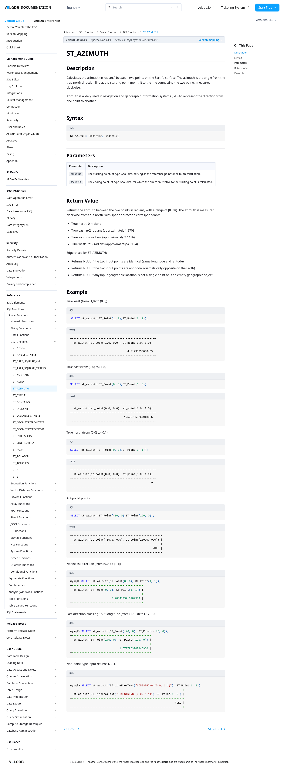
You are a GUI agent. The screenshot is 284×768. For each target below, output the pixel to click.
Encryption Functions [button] (24, 483)
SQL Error (12, 204)
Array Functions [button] (20, 504)
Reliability (12, 120)
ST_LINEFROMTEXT (24, 442)
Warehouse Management (22, 72)
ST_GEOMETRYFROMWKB (28, 429)
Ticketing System (233, 7)
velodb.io (204, 7)
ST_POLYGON (21, 456)
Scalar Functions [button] (18, 315)
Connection (13, 106)
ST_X (15, 470)
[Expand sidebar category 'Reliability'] (55, 120)
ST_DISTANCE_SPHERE (26, 415)
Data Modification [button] (17, 696)
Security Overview (17, 250)
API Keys (11, 140)
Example (239, 73)
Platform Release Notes (21, 631)
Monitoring (13, 113)
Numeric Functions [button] (22, 321)
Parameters (241, 62)
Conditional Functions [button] (24, 571)
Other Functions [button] (21, 558)
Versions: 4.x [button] (264, 20)
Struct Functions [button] (21, 517)
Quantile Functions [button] (22, 565)
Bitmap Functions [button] (21, 537)
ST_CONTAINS (21, 402)
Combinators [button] (16, 585)
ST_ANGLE (19, 348)
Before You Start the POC (21, 27)
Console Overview (17, 66)
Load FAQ (12, 231)
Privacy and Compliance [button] (21, 284)
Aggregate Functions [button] (21, 578)
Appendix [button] (12, 161)
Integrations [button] (14, 277)
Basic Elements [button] (15, 302)
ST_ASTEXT (19, 381)
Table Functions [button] (18, 598)
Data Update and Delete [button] (21, 669)
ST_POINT (19, 449)
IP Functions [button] (18, 531)
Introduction (14, 40)
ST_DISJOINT (20, 409)
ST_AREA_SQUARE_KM (26, 361)
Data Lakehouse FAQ (19, 211)
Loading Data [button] (14, 663)
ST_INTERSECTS (22, 436)
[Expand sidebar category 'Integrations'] (55, 93)
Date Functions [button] (20, 335)
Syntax (238, 57)
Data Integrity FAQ (17, 225)
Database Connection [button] (19, 683)
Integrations (14, 93)
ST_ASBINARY (21, 375)
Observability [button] (14, 749)
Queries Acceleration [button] (19, 676)
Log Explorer (14, 86)
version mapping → (211, 40)
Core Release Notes (18, 637)
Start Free (265, 7)
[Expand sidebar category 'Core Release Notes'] (55, 638)
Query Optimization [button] (18, 717)
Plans (9, 147)
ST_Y (15, 476)
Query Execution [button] (16, 710)
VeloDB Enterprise (46, 21)
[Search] (143, 7)
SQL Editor (12, 79)
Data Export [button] (13, 703)
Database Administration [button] (21, 730)
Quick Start (13, 47)
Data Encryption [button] (16, 270)
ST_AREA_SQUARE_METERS (29, 368)
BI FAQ (10, 218)
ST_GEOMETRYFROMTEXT (28, 422)
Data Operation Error (19, 198)
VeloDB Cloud (14, 21)
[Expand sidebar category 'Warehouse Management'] (55, 73)
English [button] (71, 7)
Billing (10, 154)
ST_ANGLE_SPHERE (24, 354)
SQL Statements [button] (16, 612)
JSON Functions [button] (20, 524)
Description (240, 52)
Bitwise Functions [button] (21, 497)
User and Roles (15, 127)
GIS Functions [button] (19, 341)
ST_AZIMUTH (21, 388)
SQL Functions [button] (15, 309)
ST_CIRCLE (19, 395)
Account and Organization (22, 133)
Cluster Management (19, 100)
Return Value (241, 68)
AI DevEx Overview (17, 179)
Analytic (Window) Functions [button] (25, 592)
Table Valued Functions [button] (22, 605)
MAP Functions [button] (20, 510)
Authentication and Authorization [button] (27, 257)
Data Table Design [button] (17, 656)
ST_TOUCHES (21, 463)
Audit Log (12, 263)
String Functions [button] (21, 328)
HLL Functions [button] (19, 544)
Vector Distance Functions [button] (27, 490)
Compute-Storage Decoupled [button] (24, 724)
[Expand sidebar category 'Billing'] (55, 154)
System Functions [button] (21, 551)
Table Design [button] (14, 690)
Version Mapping (17, 34)
